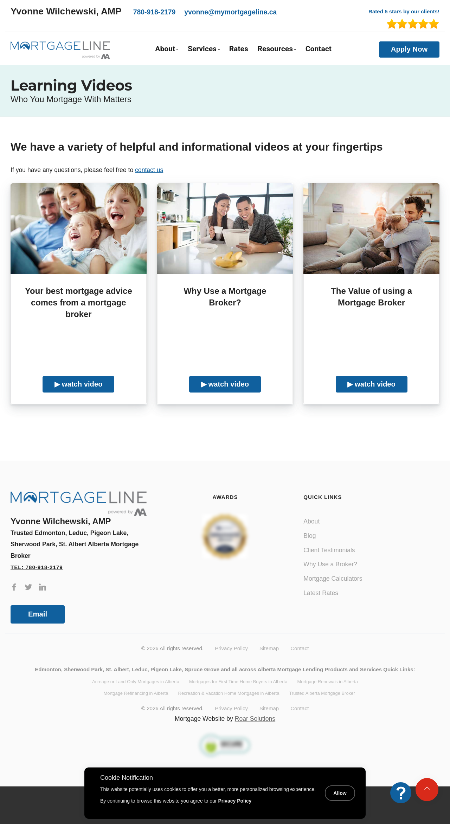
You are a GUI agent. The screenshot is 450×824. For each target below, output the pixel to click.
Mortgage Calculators (332, 578)
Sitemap (269, 648)
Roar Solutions (255, 718)
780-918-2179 (154, 12)
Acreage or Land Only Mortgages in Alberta (135, 681)
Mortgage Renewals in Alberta (327, 681)
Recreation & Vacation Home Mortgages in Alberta (228, 693)
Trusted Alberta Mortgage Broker (322, 693)
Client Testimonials (329, 550)
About (311, 521)
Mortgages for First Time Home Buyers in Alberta (238, 681)
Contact (319, 49)
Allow (339, 793)
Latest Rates (320, 592)
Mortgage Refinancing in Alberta (135, 693)
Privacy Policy (231, 648)
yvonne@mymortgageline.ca (230, 12)
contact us (149, 169)
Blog (309, 535)
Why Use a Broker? (330, 564)
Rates (238, 49)
